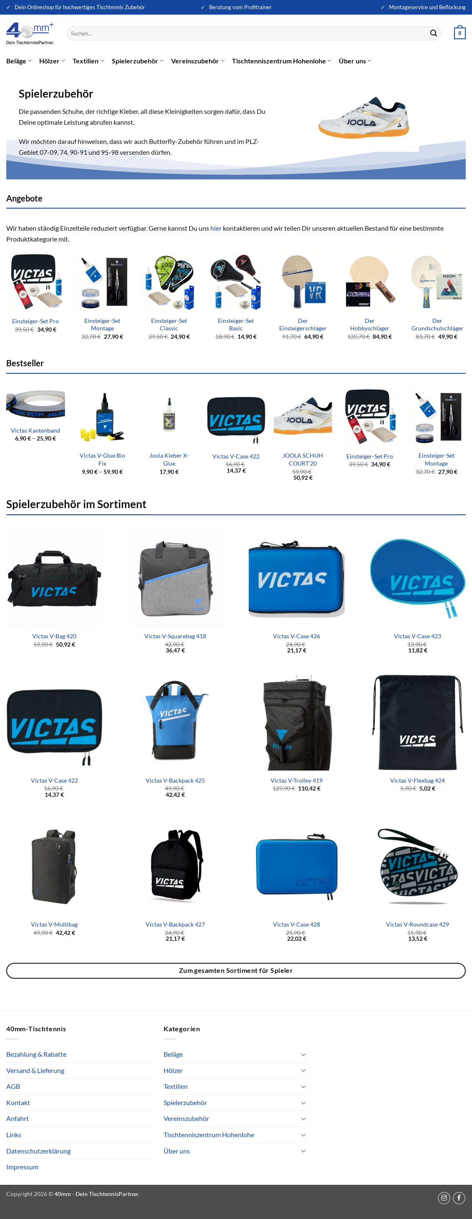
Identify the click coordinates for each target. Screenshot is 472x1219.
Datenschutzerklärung (38, 1151)
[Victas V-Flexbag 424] (418, 723)
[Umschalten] (303, 1054)
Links (13, 1134)
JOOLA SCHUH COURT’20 (303, 459)
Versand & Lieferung (35, 1070)
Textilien (88, 61)
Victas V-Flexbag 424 (417, 780)
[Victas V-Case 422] (236, 417)
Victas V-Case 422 (236, 456)
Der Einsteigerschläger (303, 324)
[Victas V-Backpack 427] (175, 866)
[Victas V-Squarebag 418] (175, 579)
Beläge (19, 61)
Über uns (355, 61)
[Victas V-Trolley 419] (297, 723)
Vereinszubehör (198, 61)
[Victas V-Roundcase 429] (418, 866)
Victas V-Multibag (54, 924)
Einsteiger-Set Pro (35, 321)
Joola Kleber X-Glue (169, 459)
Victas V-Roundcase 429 (417, 924)
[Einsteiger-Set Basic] (236, 282)
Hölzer (52, 61)
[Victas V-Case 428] (297, 866)
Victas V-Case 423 (417, 636)
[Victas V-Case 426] (297, 579)
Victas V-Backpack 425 (175, 780)
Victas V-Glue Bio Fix (102, 459)
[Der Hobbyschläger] (369, 282)
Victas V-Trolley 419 (296, 780)
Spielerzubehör (138, 61)
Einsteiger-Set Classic (169, 324)
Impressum (22, 1167)
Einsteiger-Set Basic (236, 324)
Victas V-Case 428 (296, 924)
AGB (13, 1086)
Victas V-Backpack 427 (175, 924)
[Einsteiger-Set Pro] (35, 282)
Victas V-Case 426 (296, 636)
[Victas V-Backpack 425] (175, 723)
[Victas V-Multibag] (54, 866)
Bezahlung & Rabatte (36, 1054)
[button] (460, 33)
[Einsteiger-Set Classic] (169, 282)
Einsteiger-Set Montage (102, 324)
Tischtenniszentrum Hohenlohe (281, 61)
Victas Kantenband (35, 430)
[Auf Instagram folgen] (444, 1198)
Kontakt (18, 1102)
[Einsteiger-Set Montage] (102, 282)
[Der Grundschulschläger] (436, 282)
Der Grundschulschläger (437, 324)
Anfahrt (17, 1118)
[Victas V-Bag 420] (54, 579)
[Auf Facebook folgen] (459, 1198)
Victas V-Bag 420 (54, 636)
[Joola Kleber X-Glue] (169, 417)
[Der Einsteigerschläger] (302, 282)
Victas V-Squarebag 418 (175, 636)
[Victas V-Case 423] (418, 579)
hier (216, 228)
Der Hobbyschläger (369, 324)
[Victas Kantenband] (35, 404)
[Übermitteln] (434, 33)
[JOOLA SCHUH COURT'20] (302, 417)
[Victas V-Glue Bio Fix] (102, 417)
